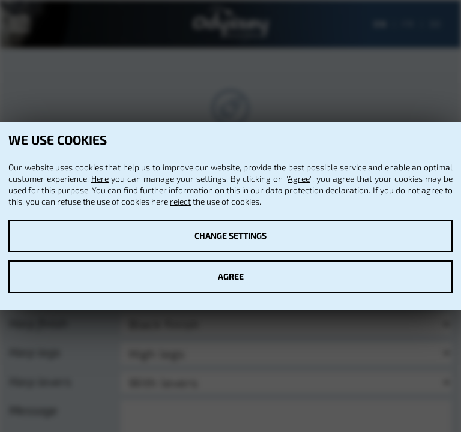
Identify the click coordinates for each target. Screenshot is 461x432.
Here (100, 178)
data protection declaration (317, 190)
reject (180, 201)
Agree (299, 178)
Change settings (230, 235)
